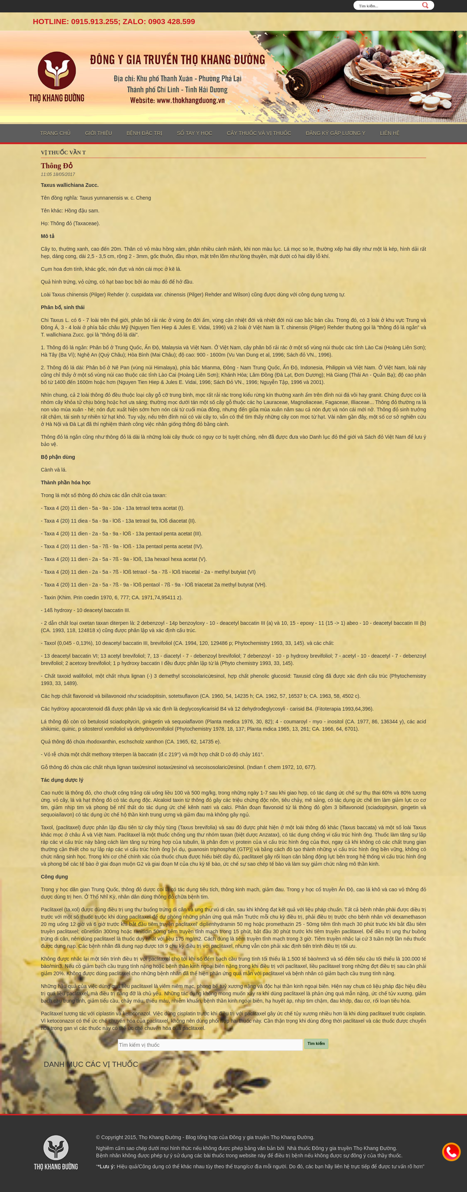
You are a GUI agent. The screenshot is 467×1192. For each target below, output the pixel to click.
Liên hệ (390, 133)
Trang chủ (55, 133)
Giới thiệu (98, 133)
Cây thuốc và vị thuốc (259, 133)
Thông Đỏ (57, 166)
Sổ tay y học (194, 133)
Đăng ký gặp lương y (336, 133)
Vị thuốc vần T (63, 152)
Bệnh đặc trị (144, 133)
